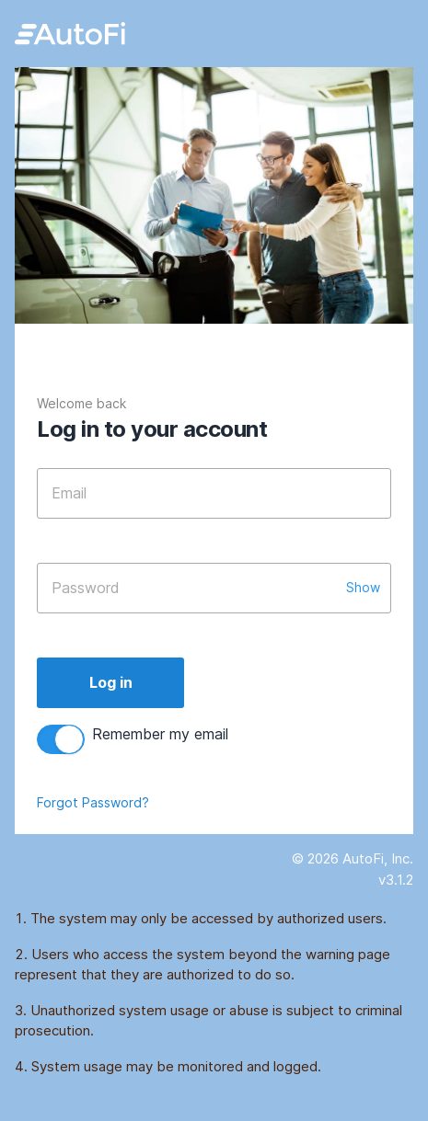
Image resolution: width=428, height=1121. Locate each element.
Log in (111, 682)
